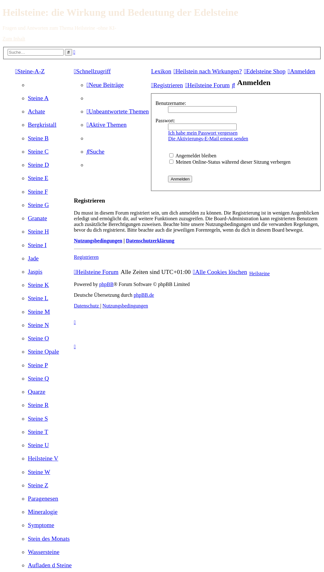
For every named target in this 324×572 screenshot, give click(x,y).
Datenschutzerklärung (150, 240)
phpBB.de (144, 295)
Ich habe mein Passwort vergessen (202, 133)
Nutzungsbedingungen (98, 240)
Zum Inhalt (14, 38)
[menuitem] (38, 98)
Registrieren (86, 257)
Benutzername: (170, 103)
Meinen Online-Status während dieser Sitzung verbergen (229, 162)
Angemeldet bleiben (192, 155)
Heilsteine (259, 273)
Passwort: (165, 120)
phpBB (106, 284)
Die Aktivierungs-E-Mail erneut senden (208, 138)
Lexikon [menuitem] (161, 71)
